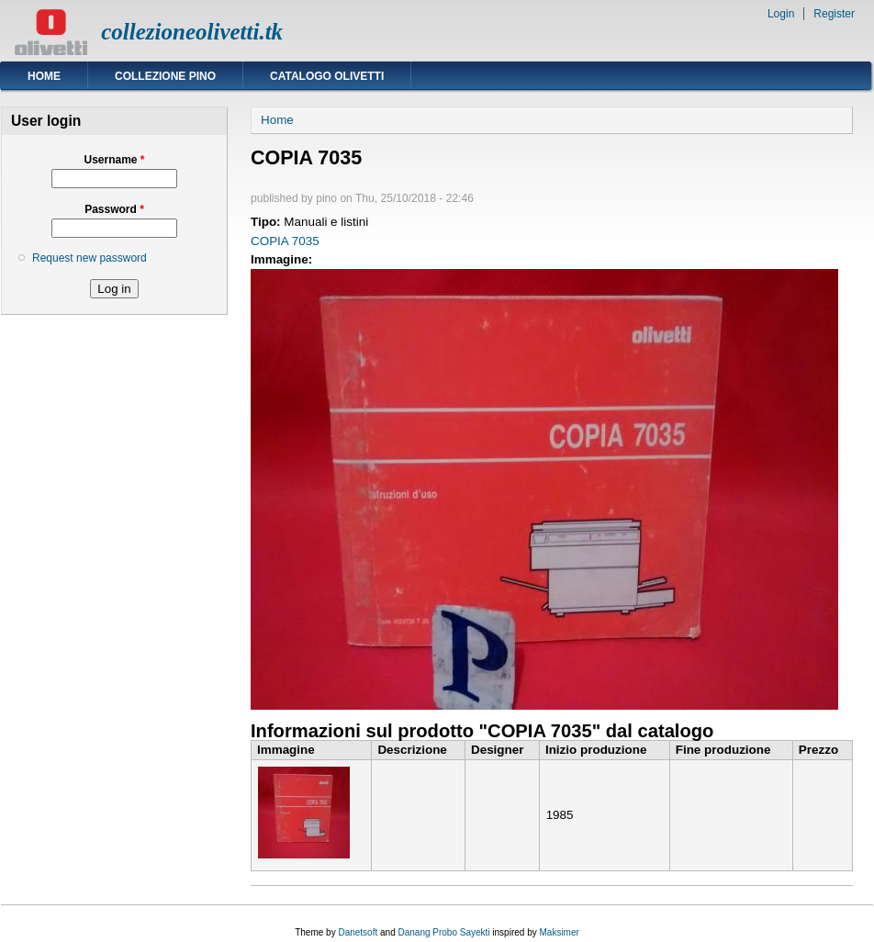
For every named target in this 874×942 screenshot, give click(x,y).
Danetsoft (357, 932)
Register (834, 13)
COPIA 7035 (285, 241)
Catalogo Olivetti (327, 76)
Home (44, 76)
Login (781, 13)
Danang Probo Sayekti (443, 932)
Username (114, 159)
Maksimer (558, 932)
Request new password (89, 258)
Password (114, 209)
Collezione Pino (165, 76)
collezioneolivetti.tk (192, 31)
